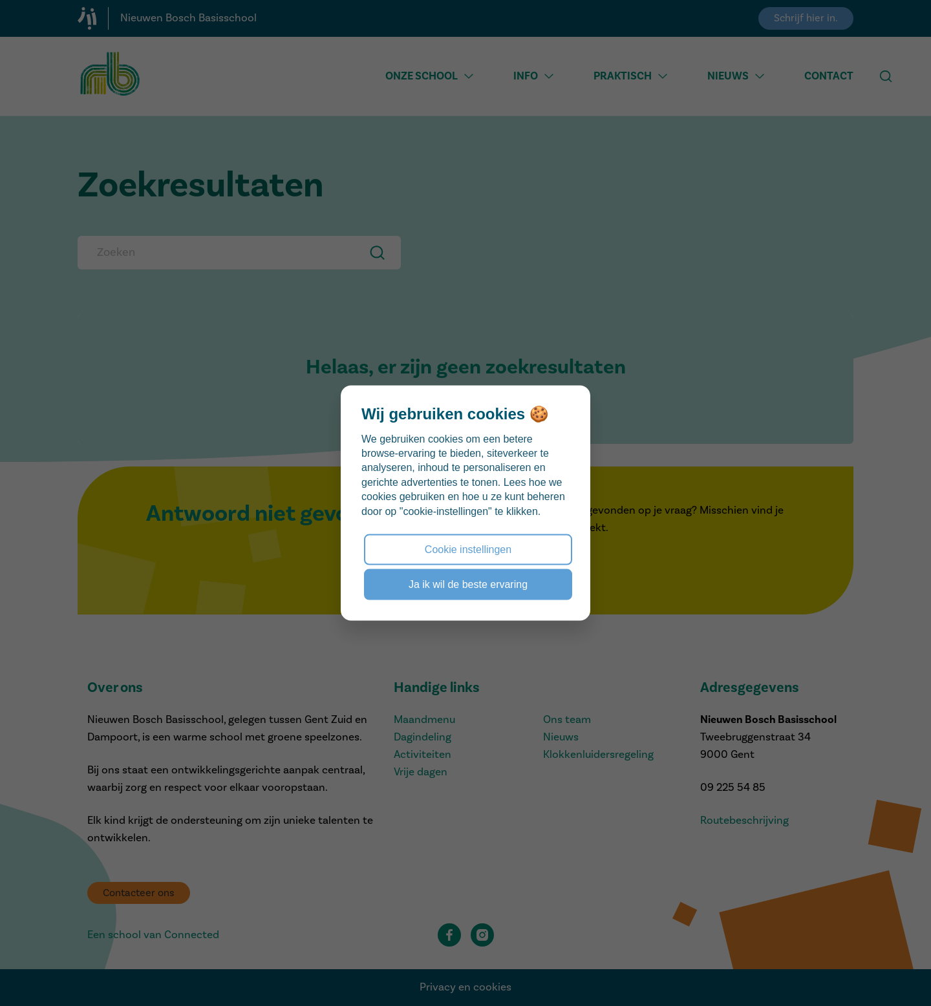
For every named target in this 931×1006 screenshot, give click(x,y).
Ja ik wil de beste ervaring (468, 584)
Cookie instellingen (468, 548)
